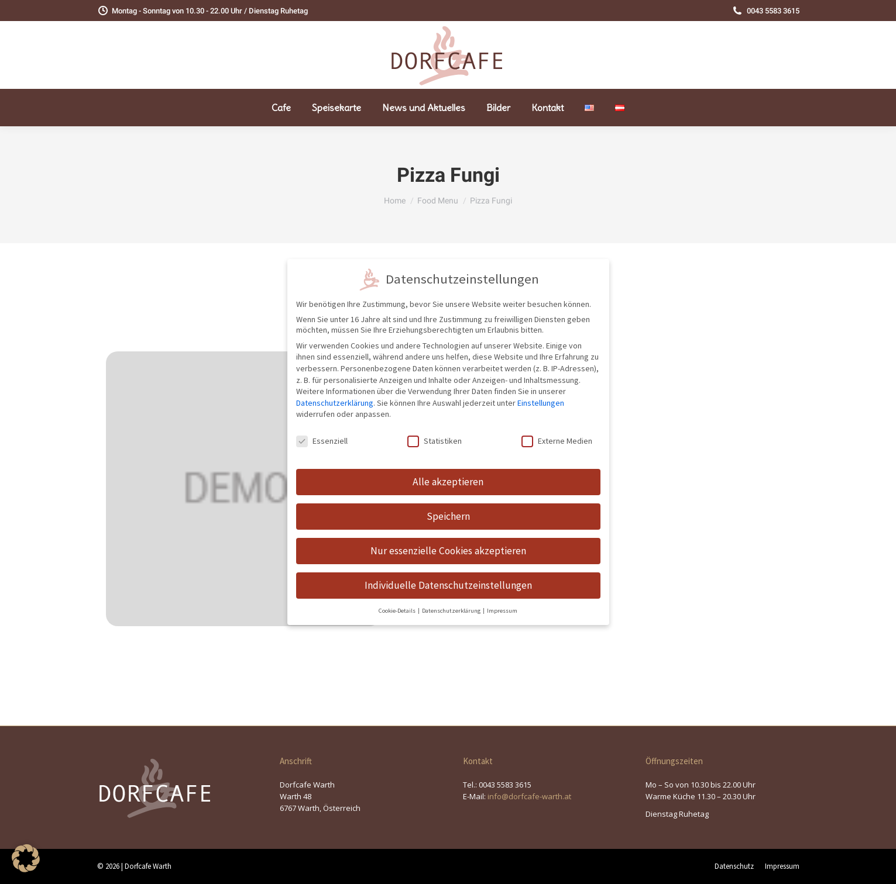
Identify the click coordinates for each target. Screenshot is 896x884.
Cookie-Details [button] (398, 601)
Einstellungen (540, 393)
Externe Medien (556, 432)
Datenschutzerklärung (334, 393)
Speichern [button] (448, 506)
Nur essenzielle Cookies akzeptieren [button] (448, 541)
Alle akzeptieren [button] (448, 472)
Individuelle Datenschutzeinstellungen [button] (448, 575)
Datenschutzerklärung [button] (452, 601)
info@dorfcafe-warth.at (529, 796)
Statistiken (434, 432)
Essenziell (322, 432)
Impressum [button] (502, 601)
